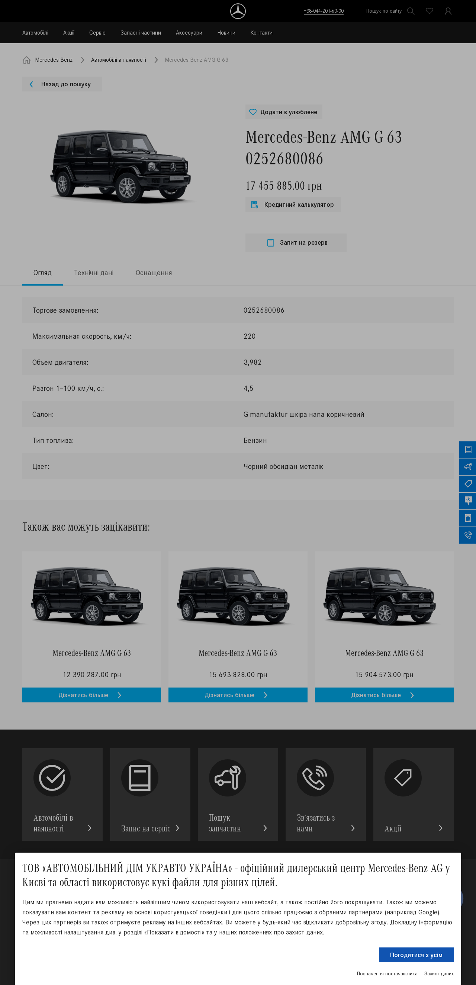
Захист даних (439, 973)
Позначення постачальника (387, 973)
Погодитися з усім (416, 955)
